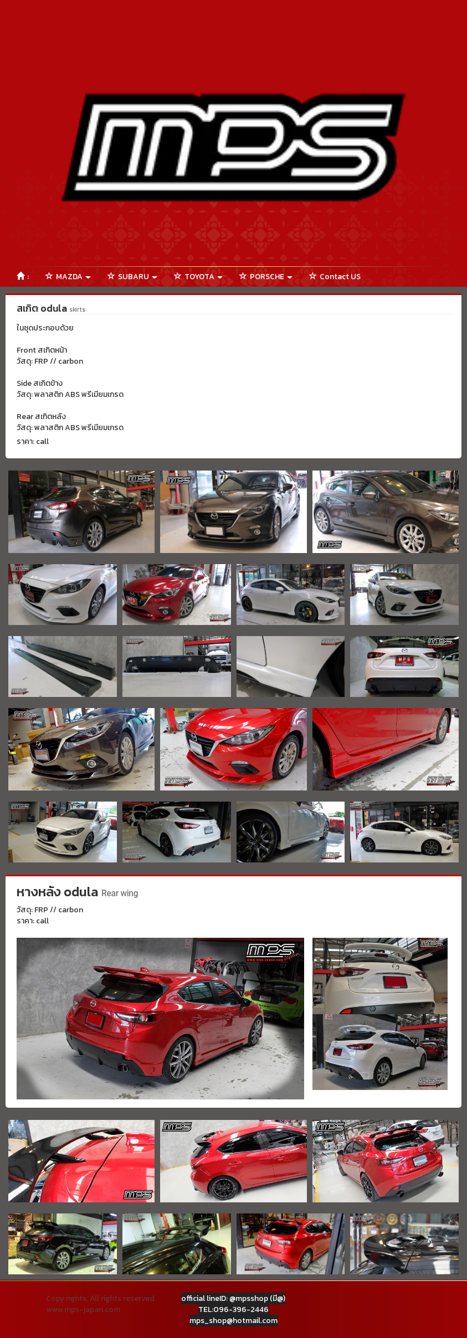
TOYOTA (198, 276)
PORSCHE (265, 276)
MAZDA (68, 276)
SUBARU (132, 276)
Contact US (335, 276)
